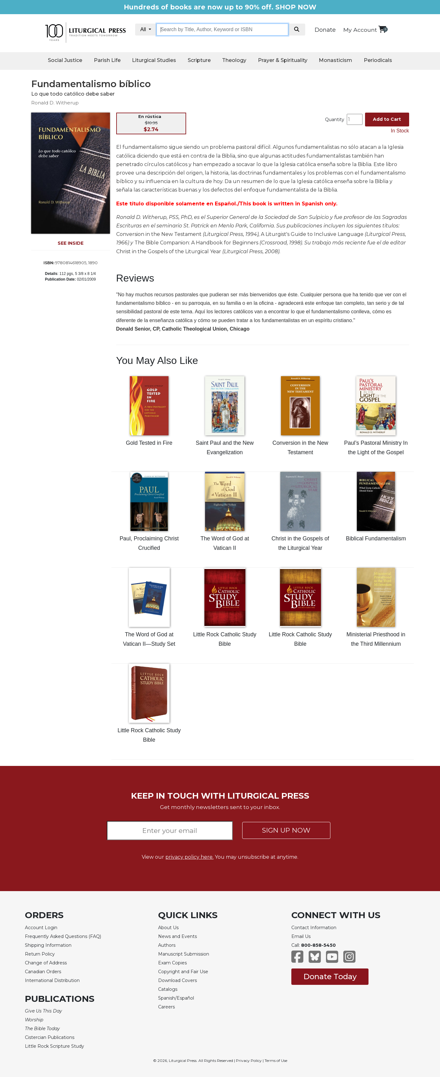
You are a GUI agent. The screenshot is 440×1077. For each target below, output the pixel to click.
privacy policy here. (189, 857)
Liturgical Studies (154, 60)
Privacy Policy (249, 1060)
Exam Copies (172, 963)
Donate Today (330, 976)
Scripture (199, 60)
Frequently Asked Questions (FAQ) (63, 936)
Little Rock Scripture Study (54, 1046)
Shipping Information (48, 945)
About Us (168, 927)
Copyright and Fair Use (183, 971)
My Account (360, 29)
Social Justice (65, 60)
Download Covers (177, 980)
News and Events (177, 936)
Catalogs (167, 989)
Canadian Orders (43, 971)
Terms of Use (276, 1060)
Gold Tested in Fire (149, 443)
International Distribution (52, 980)
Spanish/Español (176, 998)
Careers (166, 1007)
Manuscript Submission (183, 954)
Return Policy (40, 954)
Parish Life (107, 60)
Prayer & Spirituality (282, 60)
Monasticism (335, 60)
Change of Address (46, 963)
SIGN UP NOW (286, 830)
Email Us (301, 936)
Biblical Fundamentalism (376, 538)
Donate (325, 29)
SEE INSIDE (70, 243)
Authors (166, 945)
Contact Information (313, 927)
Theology (234, 60)
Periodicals (378, 60)
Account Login (41, 927)
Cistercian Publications (49, 1037)
